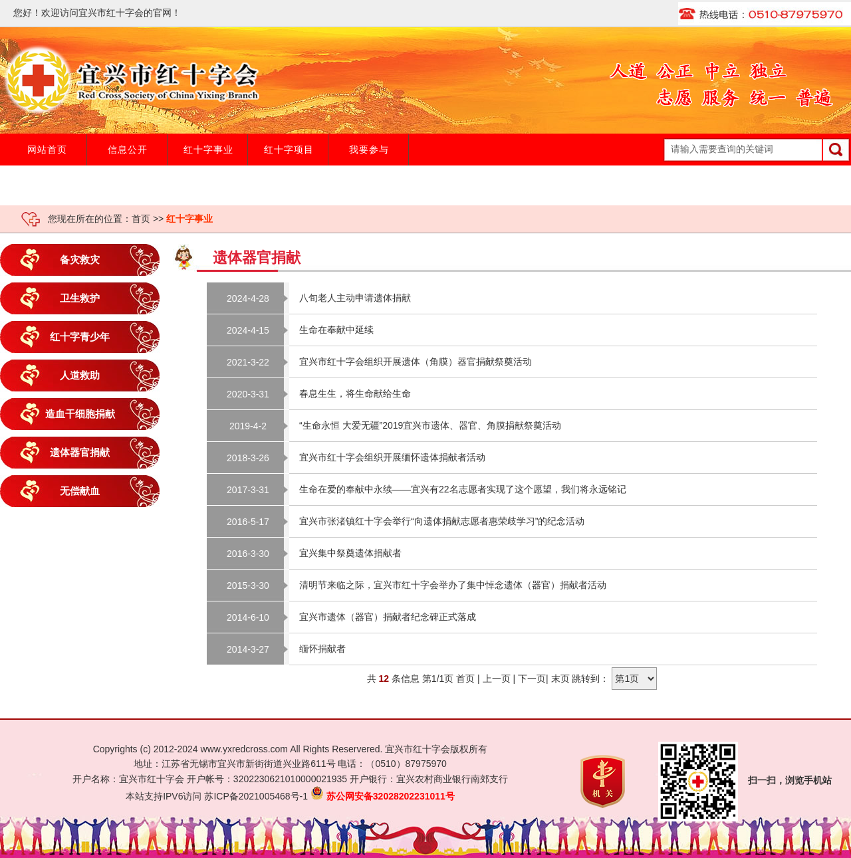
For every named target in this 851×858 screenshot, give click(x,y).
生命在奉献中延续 (336, 329)
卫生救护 (80, 298)
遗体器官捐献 (80, 452)
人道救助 (80, 375)
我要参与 (369, 149)
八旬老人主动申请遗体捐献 (355, 297)
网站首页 (47, 149)
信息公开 (128, 149)
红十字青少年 (80, 336)
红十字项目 (289, 149)
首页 (141, 218)
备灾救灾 (80, 259)
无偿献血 (80, 490)
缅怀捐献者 (322, 648)
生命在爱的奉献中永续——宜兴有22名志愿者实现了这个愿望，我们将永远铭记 (462, 489)
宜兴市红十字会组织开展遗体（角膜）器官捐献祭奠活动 (415, 361)
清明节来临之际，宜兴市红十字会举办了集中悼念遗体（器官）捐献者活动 (452, 585)
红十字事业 (208, 149)
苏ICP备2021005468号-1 (256, 796)
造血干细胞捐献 (80, 413)
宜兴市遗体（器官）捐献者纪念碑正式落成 (387, 616)
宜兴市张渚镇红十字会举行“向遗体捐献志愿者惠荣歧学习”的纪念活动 (441, 521)
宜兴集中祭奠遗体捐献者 (350, 553)
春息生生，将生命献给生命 (355, 393)
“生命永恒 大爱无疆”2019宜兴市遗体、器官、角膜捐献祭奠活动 (430, 425)
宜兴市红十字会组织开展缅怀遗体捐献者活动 (392, 457)
